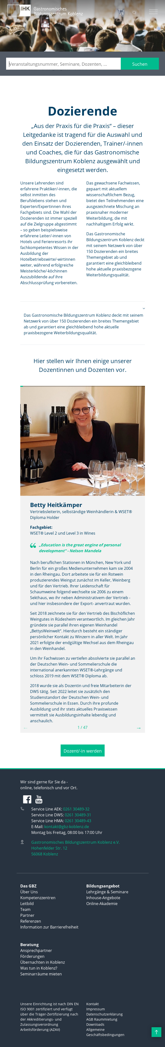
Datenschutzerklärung (104, 1014)
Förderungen (32, 956)
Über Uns (29, 892)
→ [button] (139, 727)
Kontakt (92, 1004)
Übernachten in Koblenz (42, 962)
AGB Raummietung (101, 1019)
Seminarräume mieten (41, 974)
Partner (27, 915)
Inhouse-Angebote (103, 897)
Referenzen (30, 921)
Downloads (95, 1024)
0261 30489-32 (76, 809)
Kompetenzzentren (37, 897)
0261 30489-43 (78, 820)
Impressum (95, 1009)
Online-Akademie (102, 903)
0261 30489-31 (78, 815)
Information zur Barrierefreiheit (49, 927)
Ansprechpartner (36, 950)
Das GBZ (28, 886)
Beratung (29, 944)
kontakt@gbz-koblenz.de (66, 826)
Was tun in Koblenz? (38, 968)
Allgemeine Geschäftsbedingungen (105, 1032)
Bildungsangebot (103, 886)
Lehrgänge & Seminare (107, 892)
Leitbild (27, 903)
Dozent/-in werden (83, 751)
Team (25, 909)
